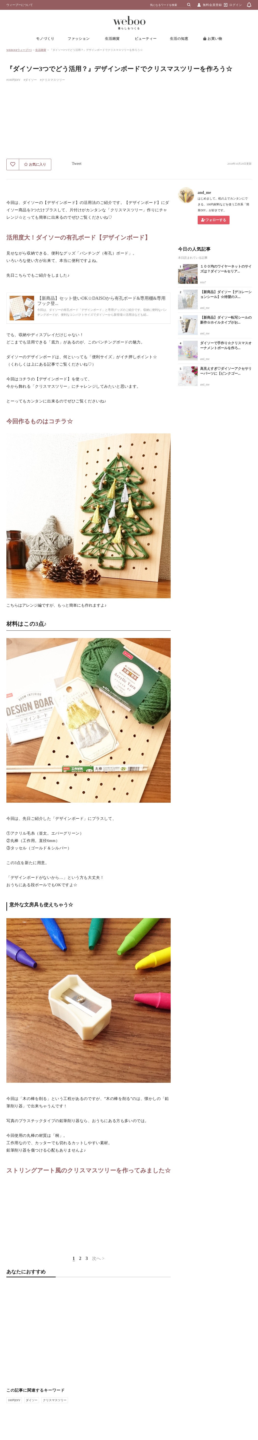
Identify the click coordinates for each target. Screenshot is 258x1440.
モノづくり (45, 39)
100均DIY (14, 1400)
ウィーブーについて (19, 5)
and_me (204, 192)
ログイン (235, 5)
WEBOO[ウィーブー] (19, 49)
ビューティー (146, 39)
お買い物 (212, 39)
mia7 (203, 282)
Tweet (76, 163)
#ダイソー (30, 80)
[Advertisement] (129, 121)
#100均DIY (13, 80)
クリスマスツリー (54, 1400)
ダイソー (32, 1400)
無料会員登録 (212, 5)
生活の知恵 (179, 39)
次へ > (98, 1258)
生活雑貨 (112, 39)
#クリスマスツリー (52, 80)
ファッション (79, 39)
